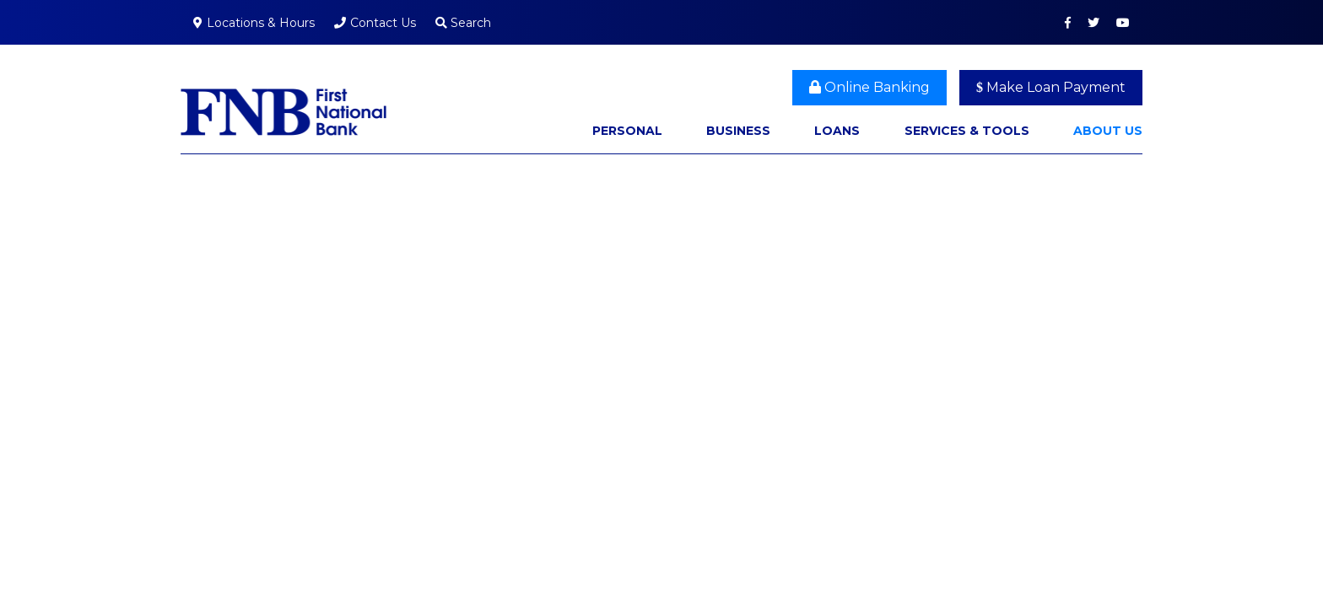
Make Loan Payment (1051, 87)
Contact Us (383, 22)
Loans (837, 130)
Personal (627, 130)
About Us (1107, 130)
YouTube (1123, 23)
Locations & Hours (261, 22)
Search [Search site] (463, 22)
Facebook (1068, 23)
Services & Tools (966, 130)
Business (738, 130)
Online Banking (869, 87)
